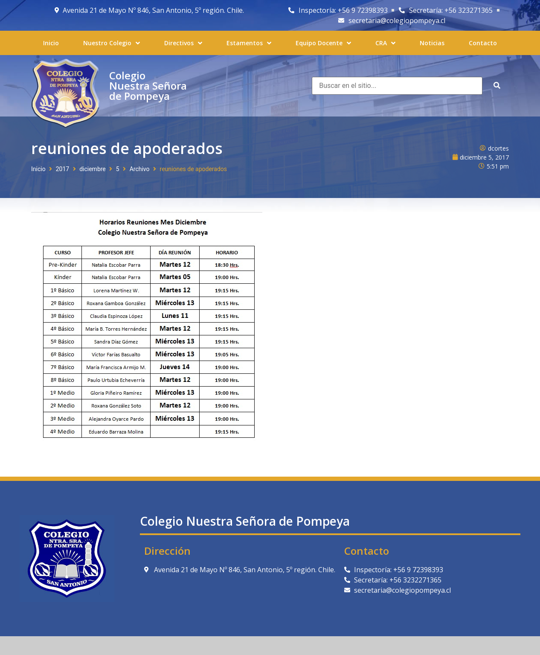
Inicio (38, 169)
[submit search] (497, 86)
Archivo (140, 169)
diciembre (92, 169)
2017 (62, 169)
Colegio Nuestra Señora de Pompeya (148, 85)
